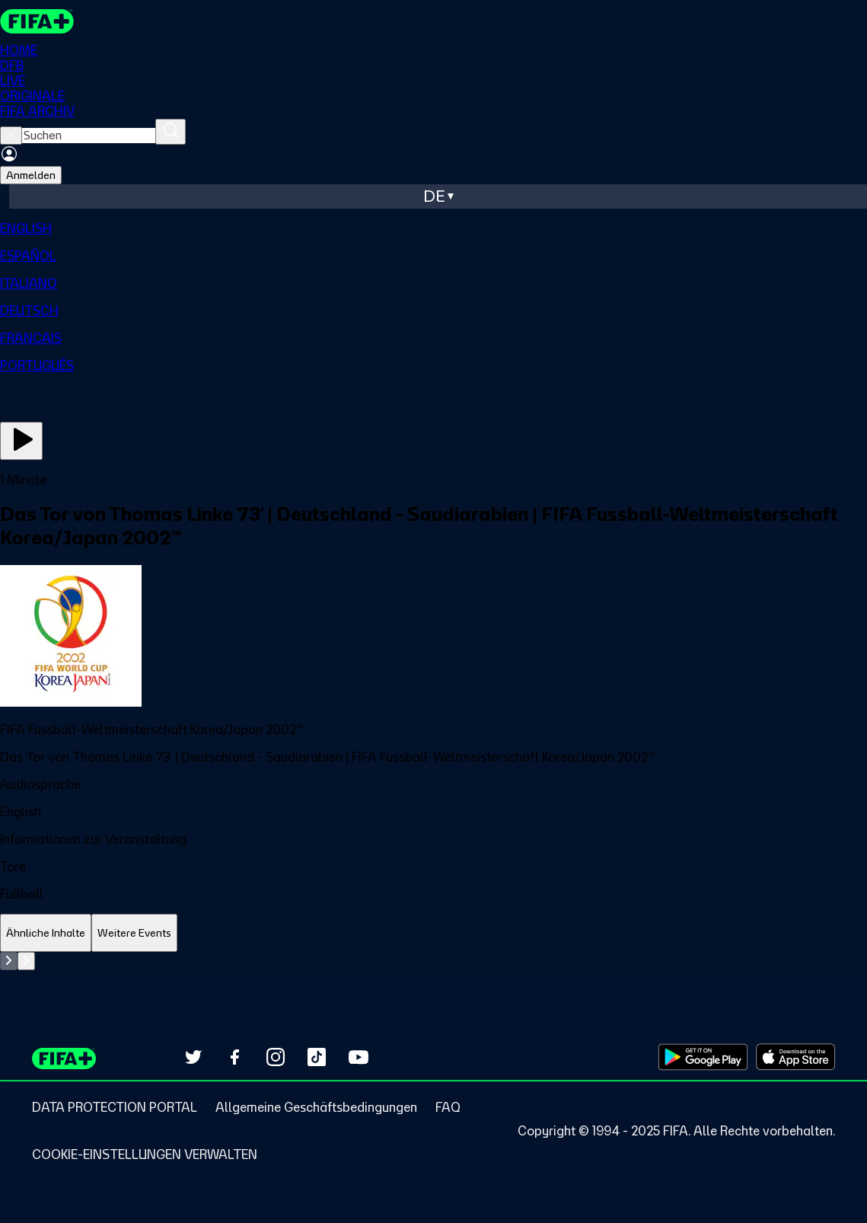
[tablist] (433, 933)
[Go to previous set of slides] (9, 961)
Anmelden (31, 175)
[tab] (45, 933)
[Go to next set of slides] (26, 961)
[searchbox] (88, 135)
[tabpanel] (433, 961)
